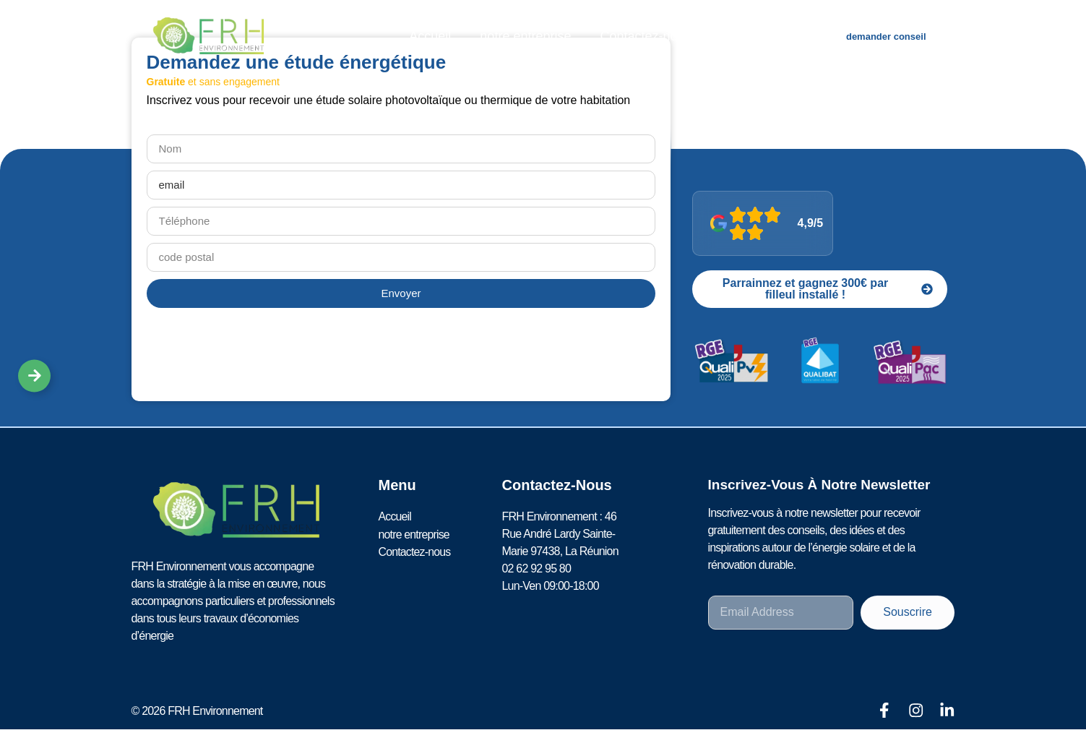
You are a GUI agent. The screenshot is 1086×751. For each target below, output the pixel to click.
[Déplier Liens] (34, 375)
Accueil (430, 36)
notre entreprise (525, 36)
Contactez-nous (645, 36)
